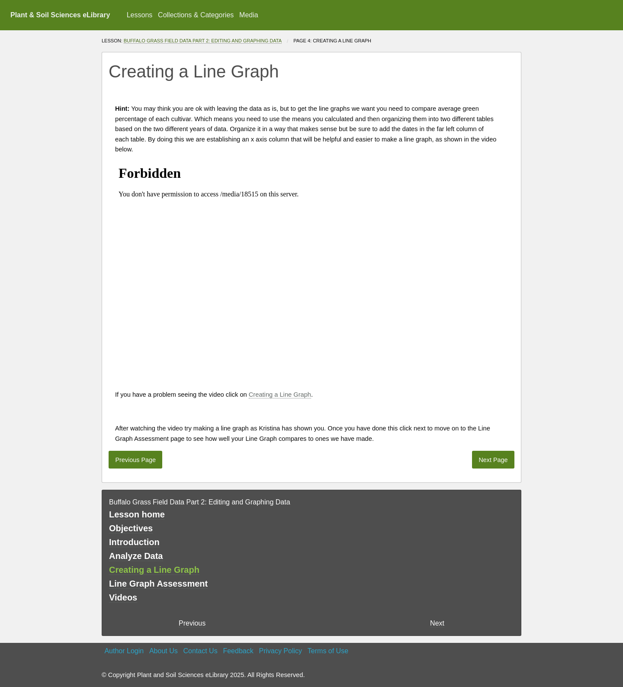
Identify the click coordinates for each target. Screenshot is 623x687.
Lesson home (137, 514)
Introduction (134, 542)
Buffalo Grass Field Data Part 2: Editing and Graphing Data (203, 40)
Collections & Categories (196, 15)
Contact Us (200, 651)
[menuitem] (139, 15)
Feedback (238, 651)
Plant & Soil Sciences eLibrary (60, 15)
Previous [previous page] (192, 623)
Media (248, 15)
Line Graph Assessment (158, 583)
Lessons (140, 15)
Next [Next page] (437, 623)
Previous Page (135, 459)
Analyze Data (136, 556)
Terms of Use (328, 651)
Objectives (131, 528)
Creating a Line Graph (280, 394)
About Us (163, 651)
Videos (123, 597)
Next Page (492, 459)
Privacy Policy (280, 651)
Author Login (124, 651)
